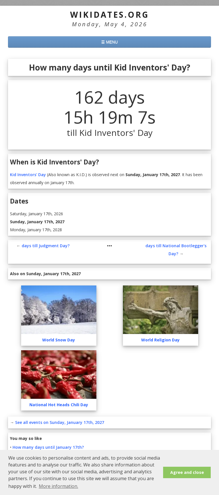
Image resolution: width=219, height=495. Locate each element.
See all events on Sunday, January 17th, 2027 (59, 422)
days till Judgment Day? (46, 245)
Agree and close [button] (187, 472)
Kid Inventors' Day (28, 174)
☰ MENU (109, 42)
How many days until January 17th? (48, 447)
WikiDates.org (109, 14)
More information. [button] (58, 486)
